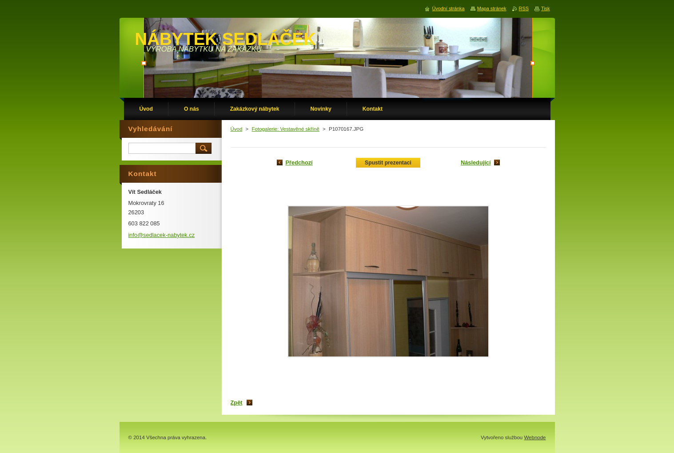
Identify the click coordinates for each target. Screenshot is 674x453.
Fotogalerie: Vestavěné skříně (285, 129)
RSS (524, 8)
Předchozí (299, 162)
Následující (476, 162)
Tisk (545, 8)
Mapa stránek (491, 8)
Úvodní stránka (448, 8)
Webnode (535, 437)
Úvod (237, 129)
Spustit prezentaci (388, 163)
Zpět (237, 402)
